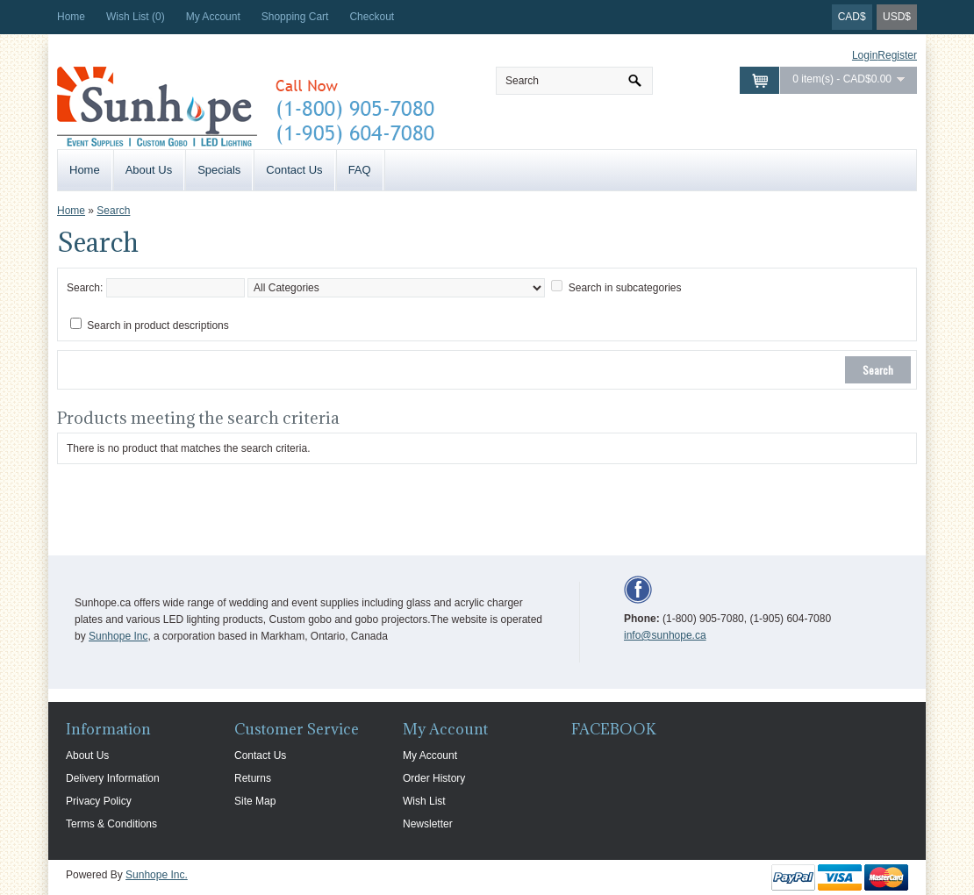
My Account (213, 17)
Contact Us (294, 169)
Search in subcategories (625, 288)
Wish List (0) (135, 17)
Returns (252, 778)
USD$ (897, 17)
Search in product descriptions (157, 325)
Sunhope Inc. (156, 875)
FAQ (359, 169)
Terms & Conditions (111, 824)
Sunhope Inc (118, 636)
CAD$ (852, 17)
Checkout (371, 17)
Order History (434, 778)
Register (897, 55)
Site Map (255, 801)
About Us (148, 169)
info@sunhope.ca (665, 635)
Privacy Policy (99, 801)
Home (71, 17)
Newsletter (428, 824)
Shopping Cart (295, 17)
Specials (218, 169)
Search (113, 210)
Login (864, 55)
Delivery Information (113, 778)
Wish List (424, 801)
